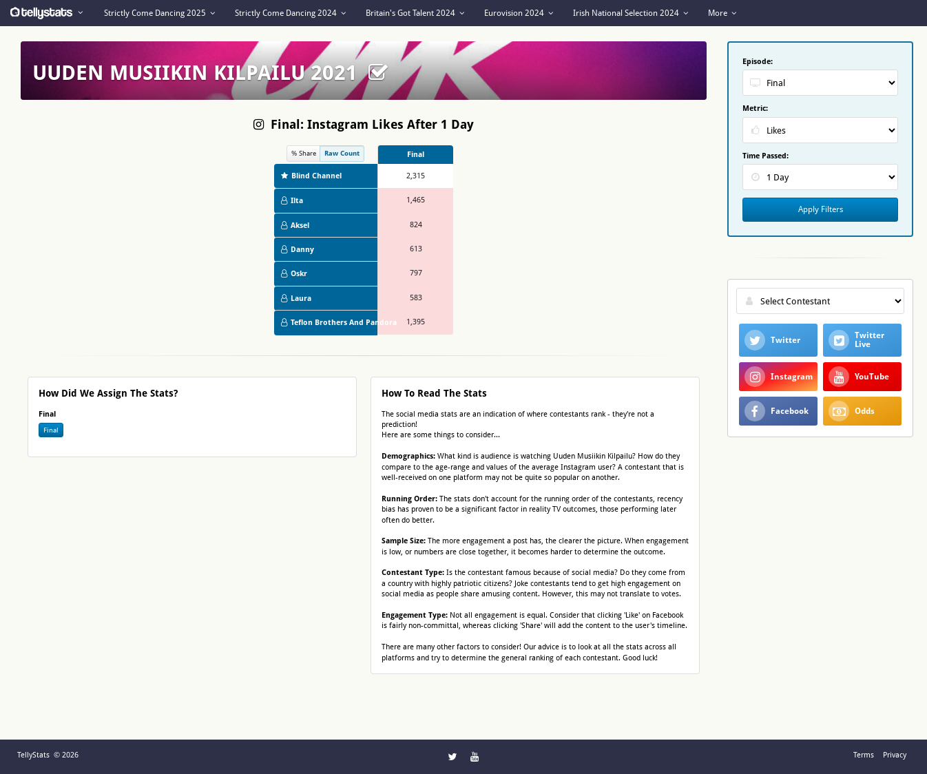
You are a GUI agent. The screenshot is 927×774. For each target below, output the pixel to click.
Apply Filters (820, 209)
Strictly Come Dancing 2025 (159, 13)
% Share (303, 153)
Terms (863, 755)
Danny (297, 249)
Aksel (295, 225)
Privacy (894, 755)
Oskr (294, 273)
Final (51, 430)
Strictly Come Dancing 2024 (290, 13)
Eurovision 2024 (518, 13)
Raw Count (342, 153)
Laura (296, 298)
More (722, 13)
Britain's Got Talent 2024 (415, 13)
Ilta (292, 200)
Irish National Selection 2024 (630, 13)
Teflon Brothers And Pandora (329, 322)
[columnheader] (415, 154)
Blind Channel (311, 175)
